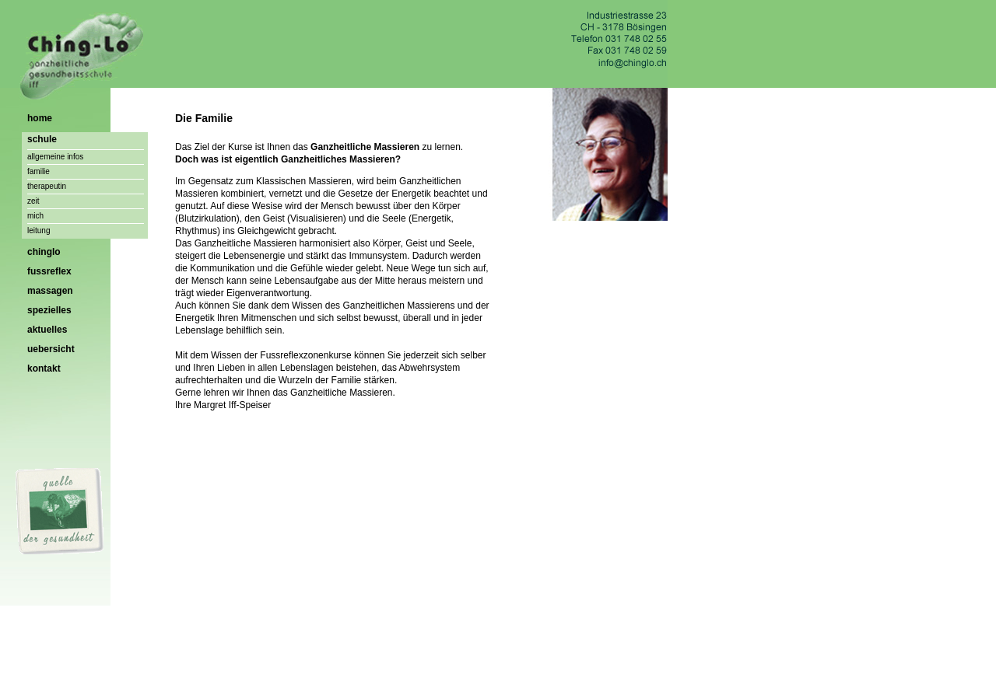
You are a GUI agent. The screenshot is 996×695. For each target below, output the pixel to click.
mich (35, 215)
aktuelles (47, 329)
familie (38, 171)
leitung (38, 230)
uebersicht (51, 349)
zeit (33, 201)
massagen (50, 290)
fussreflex (49, 271)
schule (42, 139)
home (39, 118)
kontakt (44, 368)
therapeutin (46, 186)
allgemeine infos (55, 156)
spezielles (49, 310)
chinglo (44, 251)
